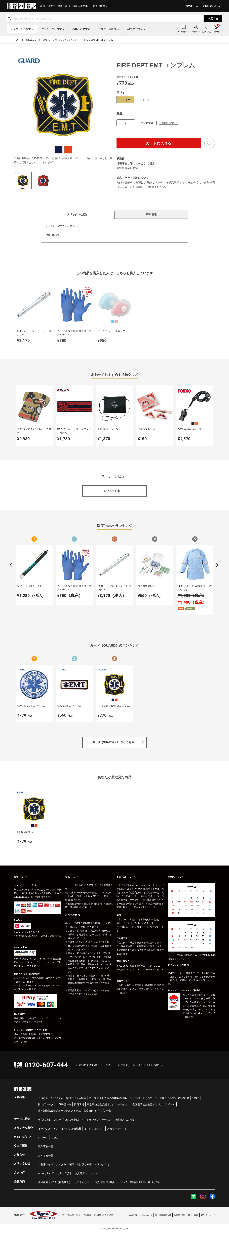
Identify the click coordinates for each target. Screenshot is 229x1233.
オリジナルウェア (48, 1128)
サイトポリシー (83, 1182)
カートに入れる (158, 143)
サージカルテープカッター (112, 331)
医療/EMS (31, 39)
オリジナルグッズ (94, 1128)
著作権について (208, 1215)
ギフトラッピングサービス (97, 1119)
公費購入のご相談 (125, 1119)
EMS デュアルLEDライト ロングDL (34, 333)
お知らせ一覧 (45, 1155)
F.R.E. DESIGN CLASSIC (174, 1098)
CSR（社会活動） (61, 1182)
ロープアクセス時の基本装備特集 (108, 1098)
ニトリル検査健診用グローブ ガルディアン (74, 333)
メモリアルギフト (117, 1128)
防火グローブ (45, 1104)
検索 (213, 18)
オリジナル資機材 (71, 1128)
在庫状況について (168, 122)
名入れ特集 (44, 1119)
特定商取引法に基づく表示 (145, 1182)
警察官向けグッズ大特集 (97, 1110)
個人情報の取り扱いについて (111, 1182)
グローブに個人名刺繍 (66, 1119)
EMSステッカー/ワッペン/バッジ (60, 39)
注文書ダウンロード (86, 1173)
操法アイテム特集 (76, 1098)
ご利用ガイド (45, 1164)
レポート (43, 1137)
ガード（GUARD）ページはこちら (113, 742)
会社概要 (43, 1182)
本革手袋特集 (63, 1104)
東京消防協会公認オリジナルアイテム (108, 1104)
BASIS (195, 1098)
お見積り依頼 (84, 1164)
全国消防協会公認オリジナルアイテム (153, 1104)
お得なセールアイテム (50, 1098)
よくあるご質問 (65, 1164)
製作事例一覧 (45, 1146)
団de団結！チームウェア (144, 1098)
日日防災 (79, 1104)
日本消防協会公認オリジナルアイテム (59, 1110)
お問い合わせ (101, 1164)
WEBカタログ (46, 1173)
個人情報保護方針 (163, 1215)
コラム (55, 1137)
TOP (17, 39)
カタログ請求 (64, 1173)
